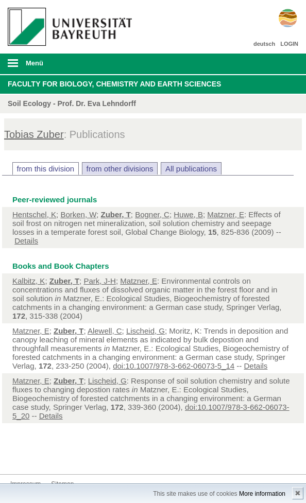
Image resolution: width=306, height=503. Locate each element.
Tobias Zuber (34, 134)
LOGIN (289, 44)
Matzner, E (225, 214)
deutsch (264, 44)
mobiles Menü (67, 66)
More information (262, 493)
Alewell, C (105, 330)
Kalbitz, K (28, 280)
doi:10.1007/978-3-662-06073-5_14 (173, 365)
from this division (46, 168)
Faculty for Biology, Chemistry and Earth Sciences (114, 84)
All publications (191, 168)
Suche (270, 64)
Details (26, 240)
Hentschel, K (34, 214)
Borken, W (78, 214)
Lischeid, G (145, 330)
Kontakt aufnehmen (18, 455)
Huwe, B (188, 214)
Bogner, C (152, 214)
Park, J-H (99, 280)
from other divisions (120, 168)
